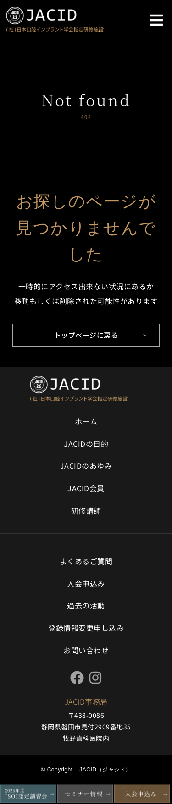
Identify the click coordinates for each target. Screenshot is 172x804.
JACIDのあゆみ (86, 465)
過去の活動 (86, 605)
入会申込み (86, 583)
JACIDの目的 (86, 443)
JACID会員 (86, 488)
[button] (156, 20)
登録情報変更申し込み (86, 627)
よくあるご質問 (86, 560)
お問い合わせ (86, 650)
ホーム (86, 421)
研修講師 (86, 510)
